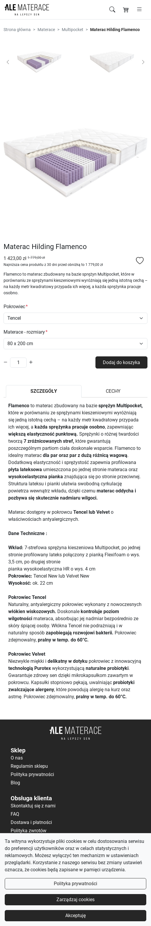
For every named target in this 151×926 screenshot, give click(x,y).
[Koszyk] (126, 9)
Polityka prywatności (75, 883)
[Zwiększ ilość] (31, 362)
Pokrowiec (14, 306)
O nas (17, 758)
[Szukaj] (112, 9)
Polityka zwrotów (28, 830)
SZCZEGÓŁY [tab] (43, 391)
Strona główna (17, 29)
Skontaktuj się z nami (33, 806)
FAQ (15, 814)
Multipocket (72, 29)
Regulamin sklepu (29, 766)
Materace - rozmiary (24, 332)
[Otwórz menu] (139, 9)
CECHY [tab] (113, 391)
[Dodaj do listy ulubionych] (139, 261)
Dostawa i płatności (31, 822)
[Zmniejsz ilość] (5, 362)
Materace (46, 29)
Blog (15, 783)
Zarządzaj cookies (75, 899)
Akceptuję (75, 915)
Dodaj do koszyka (121, 362)
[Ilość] (18, 363)
